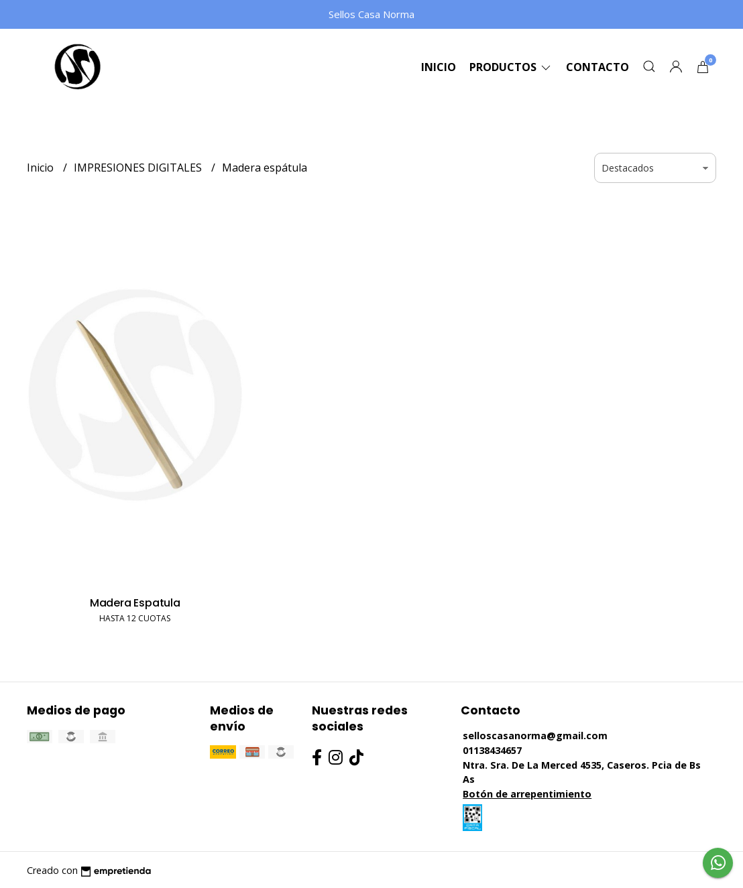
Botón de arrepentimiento (527, 793)
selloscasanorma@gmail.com (535, 735)
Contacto (597, 67)
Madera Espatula (135, 603)
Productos (511, 67)
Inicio (438, 67)
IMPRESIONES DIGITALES (139, 167)
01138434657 (492, 750)
